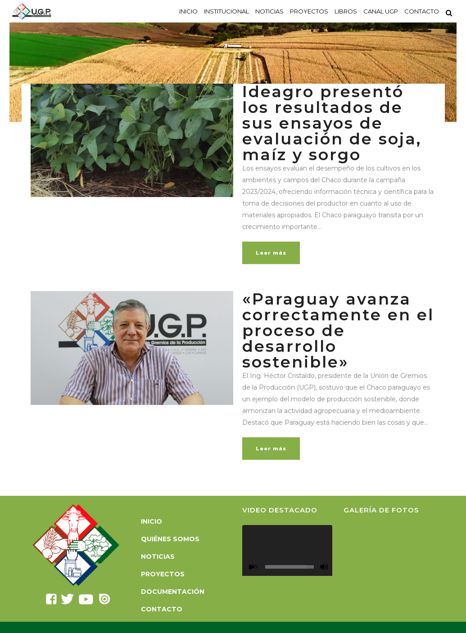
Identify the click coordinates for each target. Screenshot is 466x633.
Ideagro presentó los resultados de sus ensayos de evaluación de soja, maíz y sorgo (331, 123)
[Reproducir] (251, 567)
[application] (287, 550)
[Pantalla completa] (333, 567)
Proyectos (163, 574)
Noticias (158, 556)
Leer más (271, 253)
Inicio (151, 521)
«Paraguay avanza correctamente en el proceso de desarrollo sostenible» (338, 330)
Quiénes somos (170, 539)
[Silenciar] (324, 566)
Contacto (161, 609)
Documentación (172, 592)
